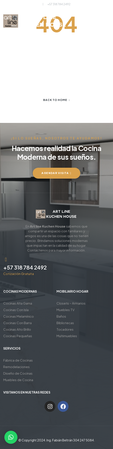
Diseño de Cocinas (18, 373)
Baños (61, 316)
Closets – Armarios (71, 303)
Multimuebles (66, 336)
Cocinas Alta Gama (17, 303)
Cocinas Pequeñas (17, 336)
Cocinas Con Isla (16, 310)
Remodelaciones (16, 367)
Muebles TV (65, 310)
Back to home (56, 100)
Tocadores (65, 329)
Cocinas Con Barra (17, 323)
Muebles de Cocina (18, 380)
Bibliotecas (65, 323)
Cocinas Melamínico (18, 316)
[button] (10, 437)
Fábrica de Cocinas (18, 360)
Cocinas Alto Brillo (17, 329)
